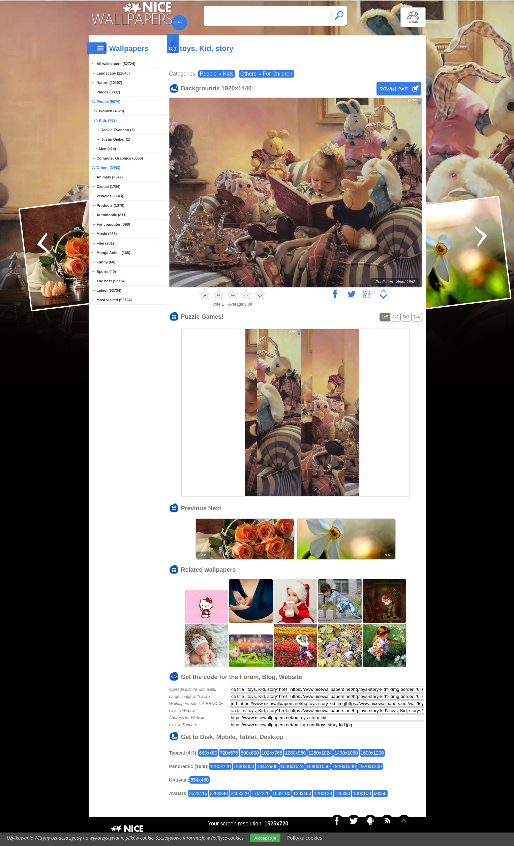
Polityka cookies (304, 838)
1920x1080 (344, 766)
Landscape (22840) (113, 73)
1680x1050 (318, 766)
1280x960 (295, 753)
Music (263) (107, 234)
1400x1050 (346, 753)
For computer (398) (113, 224)
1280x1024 (320, 753)
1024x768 (272, 753)
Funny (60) (106, 262)
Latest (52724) (109, 290)
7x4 (416, 317)
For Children (278, 74)
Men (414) (107, 149)
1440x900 (267, 766)
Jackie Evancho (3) (118, 130)
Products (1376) (111, 205)
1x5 (385, 317)
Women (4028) (111, 111)
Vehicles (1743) (110, 196)
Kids (228, 74)
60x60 (380, 793)
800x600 (250, 753)
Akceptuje (265, 838)
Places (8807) (108, 92)
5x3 (406, 317)
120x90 (342, 793)
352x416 (198, 793)
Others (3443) (108, 168)
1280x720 (220, 766)
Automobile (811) (112, 215)
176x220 (260, 793)
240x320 (240, 793)
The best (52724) (111, 281)
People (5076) (109, 102)
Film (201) (105, 243)
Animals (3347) (110, 177)
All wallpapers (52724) (116, 64)
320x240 (219, 793)
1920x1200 (370, 766)
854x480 (199, 780)
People (208, 74)
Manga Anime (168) (113, 253)
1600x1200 (372, 753)
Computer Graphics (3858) (120, 158)
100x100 (362, 793)
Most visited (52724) (114, 300)
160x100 (281, 793)
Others (248, 74)
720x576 (229, 753)
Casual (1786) (109, 187)
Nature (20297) (109, 83)
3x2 (395, 317)
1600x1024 (292, 766)
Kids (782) (108, 120)
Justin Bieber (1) (115, 139)
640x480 (208, 753)
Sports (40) (106, 272)
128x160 (302, 793)
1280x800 (244, 766)
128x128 (323, 793)
